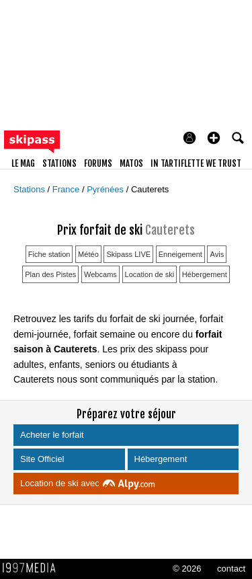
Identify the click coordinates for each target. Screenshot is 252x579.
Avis (217, 254)
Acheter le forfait (53, 435)
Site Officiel (43, 459)
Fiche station (49, 254)
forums (98, 163)
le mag (23, 163)
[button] (213, 137)
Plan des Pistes (50, 274)
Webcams (100, 274)
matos (131, 163)
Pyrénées (106, 189)
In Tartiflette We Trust (196, 163)
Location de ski (150, 274)
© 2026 (187, 569)
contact (231, 569)
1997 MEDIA (33, 568)
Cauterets (150, 189)
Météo (88, 254)
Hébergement (204, 274)
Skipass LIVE (128, 254)
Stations (30, 189)
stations (59, 163)
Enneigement (180, 254)
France (67, 189)
